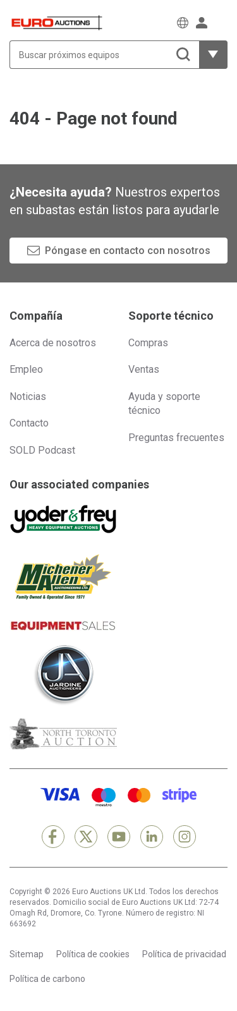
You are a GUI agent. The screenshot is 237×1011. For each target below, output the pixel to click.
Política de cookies (93, 954)
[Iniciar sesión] (201, 22)
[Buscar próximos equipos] (104, 54)
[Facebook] (53, 836)
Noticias (27, 396)
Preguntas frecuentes (176, 438)
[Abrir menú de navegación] (221, 22)
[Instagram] (184, 836)
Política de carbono (47, 979)
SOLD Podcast (42, 450)
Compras (148, 343)
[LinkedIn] (151, 836)
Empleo (26, 369)
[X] (86, 836)
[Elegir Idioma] (182, 22)
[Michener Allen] (63, 577)
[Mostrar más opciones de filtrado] (213, 54)
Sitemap (26, 954)
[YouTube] (118, 836)
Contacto (29, 423)
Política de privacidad (184, 954)
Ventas (143, 369)
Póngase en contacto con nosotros (127, 251)
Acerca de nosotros (52, 343)
